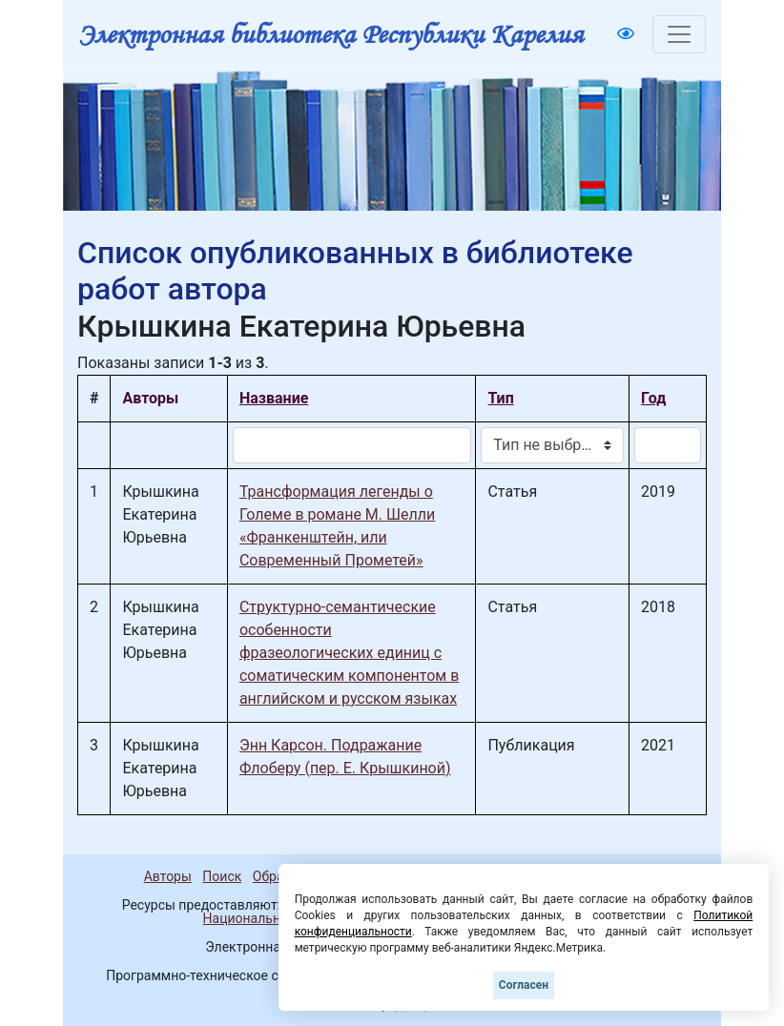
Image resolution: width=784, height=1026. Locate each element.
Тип (500, 398)
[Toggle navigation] (679, 34)
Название (273, 398)
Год (653, 398)
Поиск (221, 876)
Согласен (523, 985)
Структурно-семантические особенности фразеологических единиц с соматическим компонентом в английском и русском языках (349, 653)
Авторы (168, 876)
